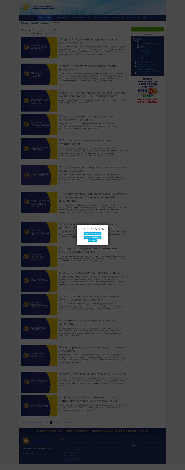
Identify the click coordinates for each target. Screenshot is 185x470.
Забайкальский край (92, 233)
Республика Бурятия (92, 237)
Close (112, 227)
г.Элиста (92, 241)
